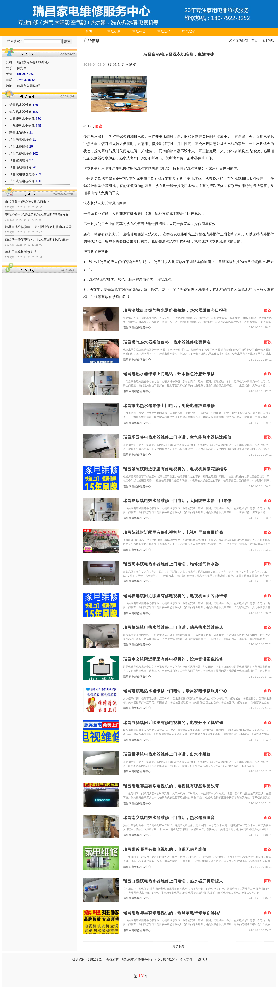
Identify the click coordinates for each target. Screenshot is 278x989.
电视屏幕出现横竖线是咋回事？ (27, 202)
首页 (89, 31)
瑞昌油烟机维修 (20, 167)
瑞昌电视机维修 (20, 153)
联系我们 (189, 31)
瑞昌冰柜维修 (18, 146)
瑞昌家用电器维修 (22, 174)
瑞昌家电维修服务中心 (137, 327)
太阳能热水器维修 (22, 118)
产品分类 (139, 31)
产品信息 (114, 31)
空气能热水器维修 (22, 125)
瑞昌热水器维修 (20, 105)
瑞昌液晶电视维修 (22, 181)
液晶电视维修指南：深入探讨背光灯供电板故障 (38, 227)
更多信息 (178, 946)
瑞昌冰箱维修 (18, 132)
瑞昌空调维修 (18, 160)
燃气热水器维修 (20, 112)
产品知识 (164, 31)
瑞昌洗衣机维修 (20, 139)
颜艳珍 (203, 959)
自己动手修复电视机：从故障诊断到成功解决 (37, 239)
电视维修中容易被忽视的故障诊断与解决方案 (37, 214)
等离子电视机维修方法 (21, 252)
